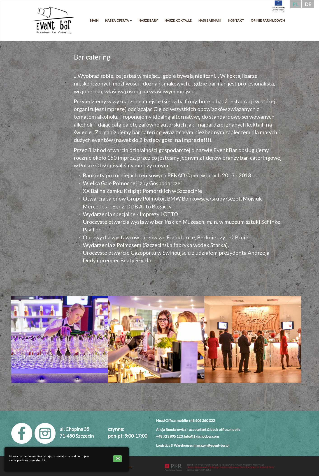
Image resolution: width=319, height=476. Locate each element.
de (308, 4)
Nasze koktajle (178, 20)
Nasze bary (148, 20)
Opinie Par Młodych (268, 20)
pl (295, 4)
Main (94, 20)
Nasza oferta (118, 20)
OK (117, 458)
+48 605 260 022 (201, 420)
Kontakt (236, 20)
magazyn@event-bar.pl (211, 445)
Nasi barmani (209, 20)
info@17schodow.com (201, 436)
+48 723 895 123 (169, 436)
